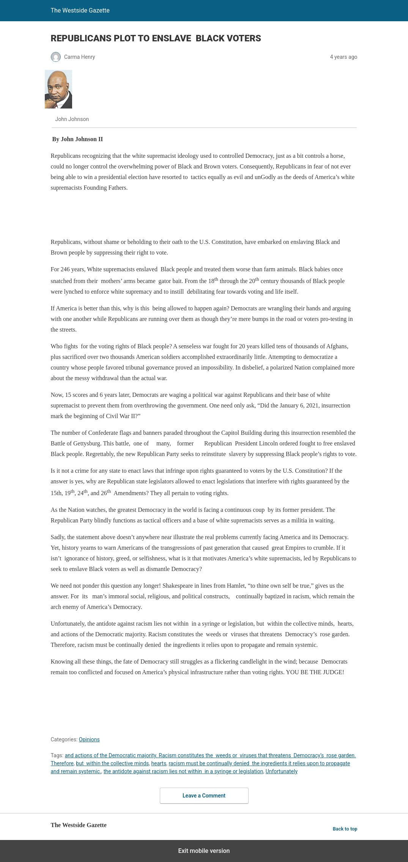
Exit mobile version (204, 850)
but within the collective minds (112, 763)
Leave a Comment (204, 796)
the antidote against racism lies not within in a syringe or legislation (183, 771)
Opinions (89, 739)
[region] (189, 216)
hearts (159, 763)
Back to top (345, 829)
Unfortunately (282, 771)
